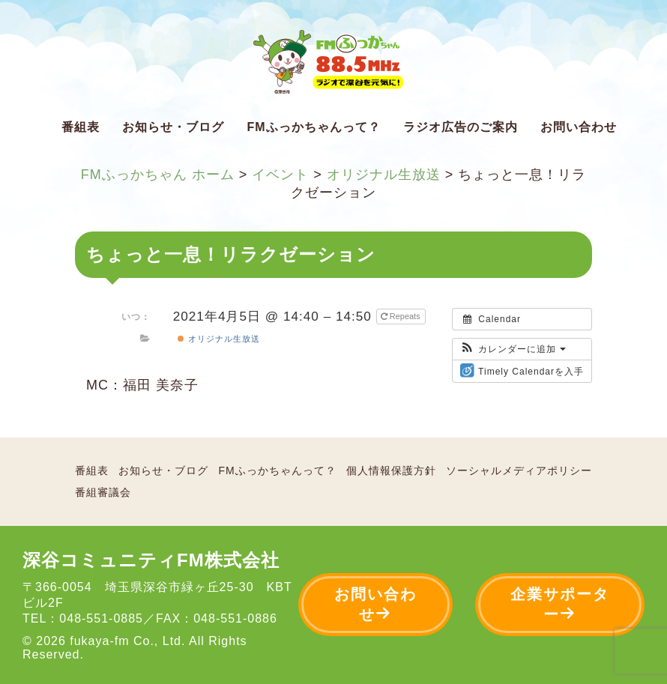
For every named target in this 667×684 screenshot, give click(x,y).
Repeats (402, 316)
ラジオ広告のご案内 (460, 127)
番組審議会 (103, 492)
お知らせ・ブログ (173, 127)
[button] (513, 349)
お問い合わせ (578, 127)
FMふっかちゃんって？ (313, 127)
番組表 (80, 127)
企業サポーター (559, 604)
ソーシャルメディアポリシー (519, 470)
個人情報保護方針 (391, 470)
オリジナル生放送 (218, 338)
